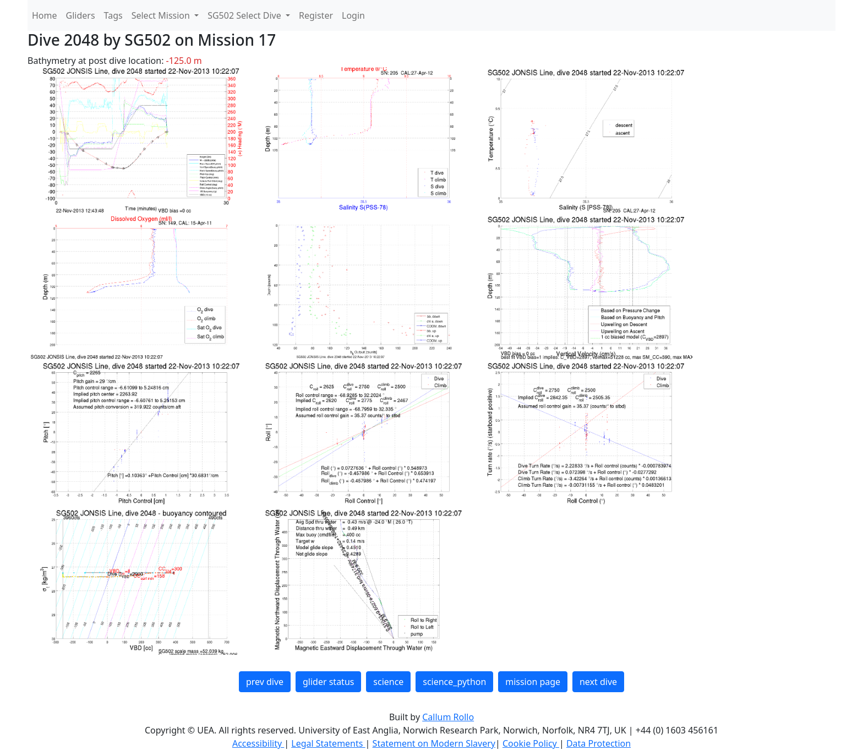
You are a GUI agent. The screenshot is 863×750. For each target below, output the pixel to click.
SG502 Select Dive (245, 15)
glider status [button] (328, 682)
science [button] (388, 682)
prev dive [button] (264, 682)
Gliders (80, 15)
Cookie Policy (530, 743)
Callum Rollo (448, 717)
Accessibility (258, 743)
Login (353, 15)
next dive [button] (598, 682)
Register (316, 15)
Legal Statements (328, 743)
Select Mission (162, 15)
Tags (113, 15)
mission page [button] (532, 682)
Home (44, 15)
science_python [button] (454, 682)
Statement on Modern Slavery (434, 743)
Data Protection (598, 743)
